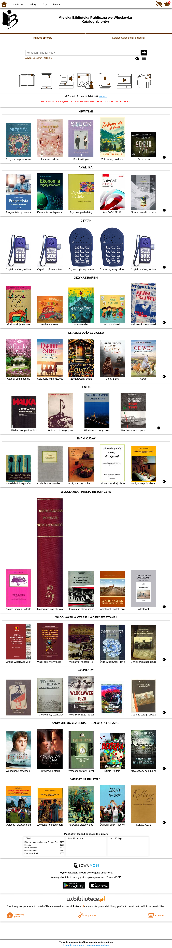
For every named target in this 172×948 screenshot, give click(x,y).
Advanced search (33, 58)
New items (17, 4)
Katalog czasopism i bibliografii (129, 37)
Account (56, 4)
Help (44, 4)
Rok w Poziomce (30, 848)
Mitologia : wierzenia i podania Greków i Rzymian (43, 842)
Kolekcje (48, 58)
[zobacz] (103, 96)
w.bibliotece (75, 906)
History (32, 4)
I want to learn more (73, 945)
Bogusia (27, 845)
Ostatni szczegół (30, 851)
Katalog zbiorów (42, 37)
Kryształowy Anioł (31, 853)
